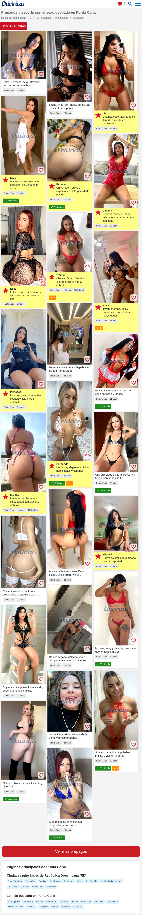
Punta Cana (30, 881)
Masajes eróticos (15, 906)
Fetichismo (86, 901)
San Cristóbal (92, 881)
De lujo (54, 906)
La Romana (13, 886)
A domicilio (51, 901)
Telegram (43, 906)
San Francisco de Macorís (62, 881)
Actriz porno (14, 901)
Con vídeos (28, 901)
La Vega (25, 886)
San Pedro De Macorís (111, 881)
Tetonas (74, 901)
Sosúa (80, 881)
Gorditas (64, 901)
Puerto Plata (37, 886)
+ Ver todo (51, 886)
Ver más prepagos (71, 851)
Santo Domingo (15, 881)
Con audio (65, 906)
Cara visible (111, 901)
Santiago (43, 881)
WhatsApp (31, 906)
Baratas (39, 901)
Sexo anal (98, 901)
